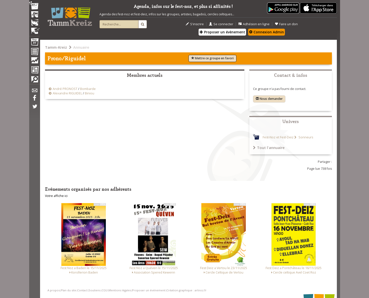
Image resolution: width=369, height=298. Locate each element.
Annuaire (81, 47)
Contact (82, 290)
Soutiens (94, 290)
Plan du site (68, 290)
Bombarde (88, 89)
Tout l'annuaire (269, 147)
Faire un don (286, 24)
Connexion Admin (266, 32)
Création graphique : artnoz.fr (186, 290)
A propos (53, 290)
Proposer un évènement (222, 32)
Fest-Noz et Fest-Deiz (278, 137)
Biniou (89, 93)
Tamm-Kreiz (56, 47)
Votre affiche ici (56, 196)
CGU (105, 290)
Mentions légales (120, 290)
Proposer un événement (148, 290)
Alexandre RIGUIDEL (67, 93)
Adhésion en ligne (254, 24)
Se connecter (221, 24)
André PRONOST (65, 89)
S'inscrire (195, 24)
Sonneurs (305, 137)
